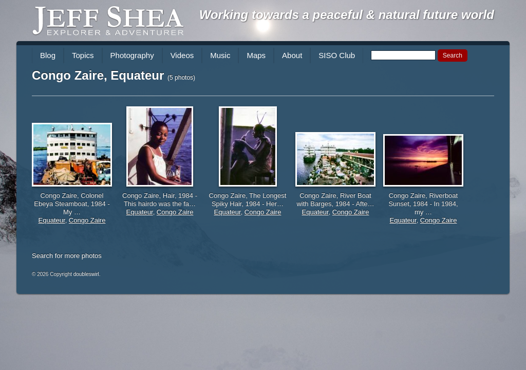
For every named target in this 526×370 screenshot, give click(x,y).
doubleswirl (86, 274)
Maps (256, 55)
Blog (47, 55)
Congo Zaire (87, 220)
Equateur (52, 220)
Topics (83, 55)
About (292, 55)
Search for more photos (67, 256)
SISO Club (336, 55)
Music (220, 55)
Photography (132, 55)
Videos (182, 55)
